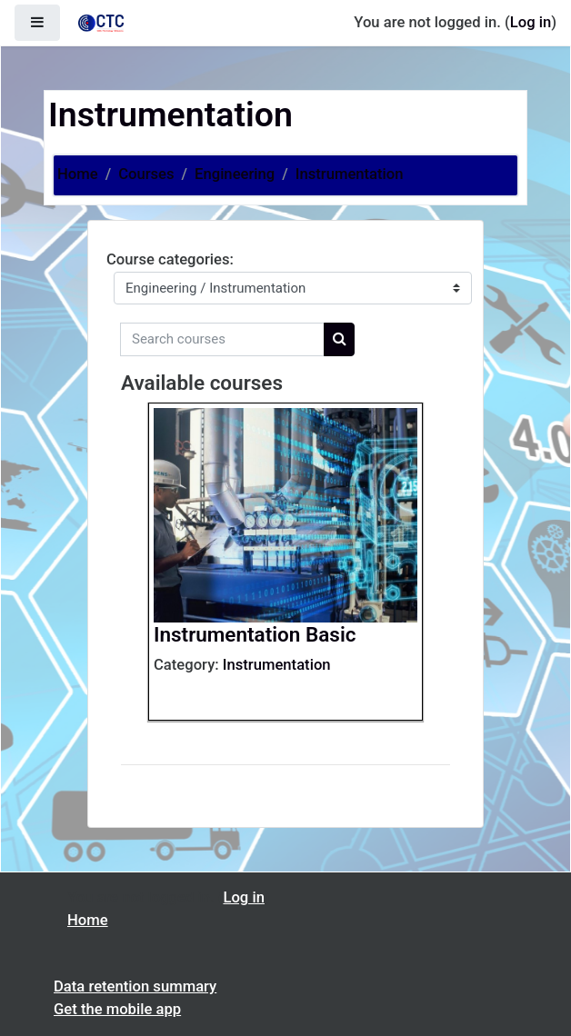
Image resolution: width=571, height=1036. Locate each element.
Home (77, 174)
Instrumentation (350, 174)
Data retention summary (135, 986)
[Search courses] (222, 339)
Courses (146, 174)
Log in (530, 22)
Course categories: (170, 259)
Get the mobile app (117, 1009)
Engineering (235, 174)
